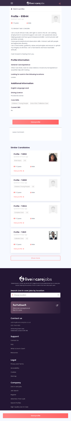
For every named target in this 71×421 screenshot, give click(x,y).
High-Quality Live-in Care (19, 407)
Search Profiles (16, 403)
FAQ (12, 344)
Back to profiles (17, 9)
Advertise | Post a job (18, 399)
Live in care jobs (16, 387)
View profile (19, 171)
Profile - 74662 (20, 154)
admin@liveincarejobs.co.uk (21, 322)
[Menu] (12, 3)
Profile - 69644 (19, 16)
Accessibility (15, 368)
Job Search (14, 391)
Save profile (35, 416)
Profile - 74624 (20, 206)
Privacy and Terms (17, 364)
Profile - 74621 (20, 232)
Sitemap (14, 376)
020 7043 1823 (15, 325)
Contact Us (15, 340)
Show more (35, 258)
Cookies (13, 372)
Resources (14, 353)
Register (13, 395)
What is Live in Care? (18, 349)
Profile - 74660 (20, 180)
